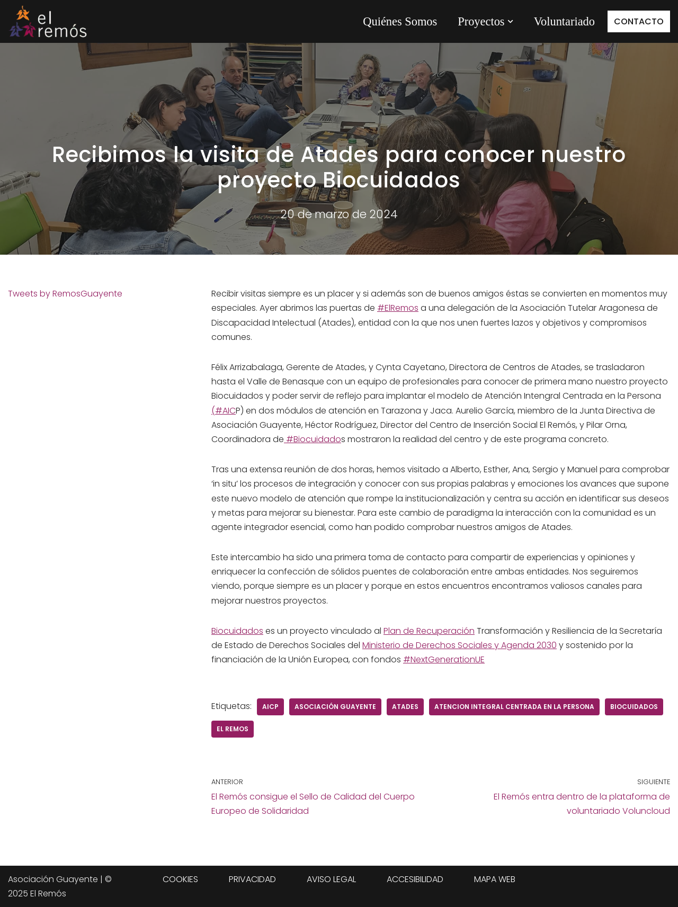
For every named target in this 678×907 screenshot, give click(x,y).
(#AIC (223, 411)
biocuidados (634, 706)
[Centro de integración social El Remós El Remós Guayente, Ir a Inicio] (47, 21)
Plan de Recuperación (429, 631)
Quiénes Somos (400, 21)
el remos (232, 728)
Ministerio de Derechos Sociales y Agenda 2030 (459, 645)
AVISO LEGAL (331, 879)
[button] (510, 21)
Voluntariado (564, 21)
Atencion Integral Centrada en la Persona (514, 706)
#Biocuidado (312, 439)
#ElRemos (397, 308)
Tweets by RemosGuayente (65, 294)
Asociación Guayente (335, 706)
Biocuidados (237, 631)
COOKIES (180, 879)
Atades (405, 706)
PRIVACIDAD (252, 879)
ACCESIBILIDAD (415, 879)
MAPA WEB (494, 879)
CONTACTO (639, 21)
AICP (270, 706)
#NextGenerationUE (444, 659)
